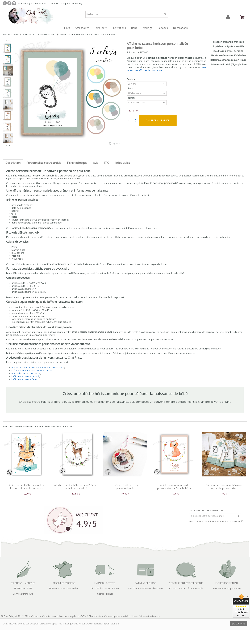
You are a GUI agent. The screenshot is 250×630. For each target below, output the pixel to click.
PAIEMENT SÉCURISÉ (145, 583)
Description (12, 163)
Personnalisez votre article (43, 163)
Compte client (49, 616)
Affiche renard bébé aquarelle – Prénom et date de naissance (26, 486)
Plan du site (95, 616)
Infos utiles (122, 163)
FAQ (106, 163)
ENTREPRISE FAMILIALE (227, 583)
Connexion (228, 17)
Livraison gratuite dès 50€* (32, 3)
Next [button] (7, 145)
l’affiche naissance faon (24, 379)
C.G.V (83, 616)
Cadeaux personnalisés (117, 616)
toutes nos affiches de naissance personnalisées (37, 367)
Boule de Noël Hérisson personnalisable (125, 486)
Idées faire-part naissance (146, 616)
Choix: (130, 88)
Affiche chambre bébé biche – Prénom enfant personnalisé (75, 486)
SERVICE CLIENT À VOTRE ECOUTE (186, 583)
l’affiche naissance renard (25, 376)
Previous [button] (7, 40)
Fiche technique (77, 163)
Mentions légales (68, 616)
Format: (131, 97)
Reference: (132, 52)
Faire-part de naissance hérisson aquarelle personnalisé (224, 486)
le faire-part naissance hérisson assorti (32, 370)
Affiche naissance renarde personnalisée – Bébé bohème (174, 486)
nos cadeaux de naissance (25, 373)
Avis (95, 163)
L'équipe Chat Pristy (71, 3)
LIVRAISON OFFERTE (104, 583)
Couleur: (131, 79)
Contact (54, 3)
